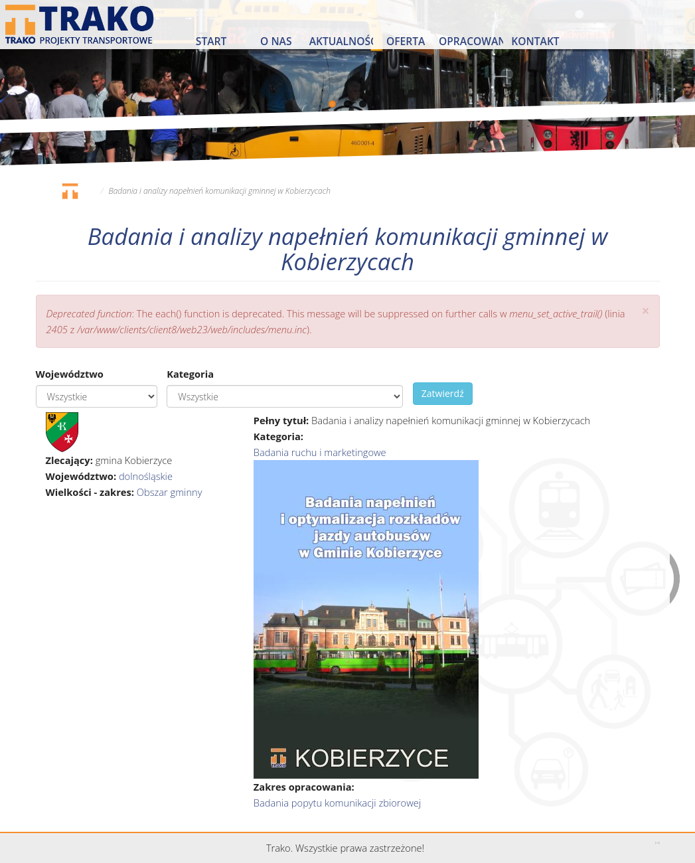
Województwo (70, 373)
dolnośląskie (146, 476)
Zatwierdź (443, 393)
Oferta (405, 41)
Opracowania (470, 41)
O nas (275, 41)
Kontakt (535, 41)
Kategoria (190, 373)
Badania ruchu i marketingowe (320, 452)
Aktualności (341, 41)
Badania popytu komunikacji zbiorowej (337, 802)
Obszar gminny (169, 492)
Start (211, 41)
